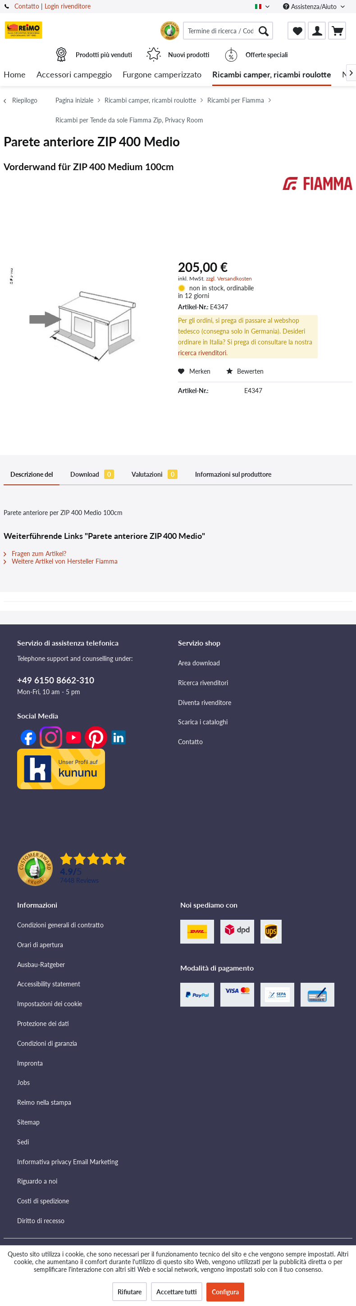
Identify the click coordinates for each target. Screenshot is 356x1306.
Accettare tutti (176, 1292)
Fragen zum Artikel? (35, 553)
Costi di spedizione (43, 1201)
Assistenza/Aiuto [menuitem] (310, 6)
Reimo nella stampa (44, 1102)
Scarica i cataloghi (203, 722)
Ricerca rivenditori (203, 683)
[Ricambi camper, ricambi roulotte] (271, 75)
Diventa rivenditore (204, 702)
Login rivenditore (68, 6)
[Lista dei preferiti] (297, 31)
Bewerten (245, 371)
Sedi (23, 1142)
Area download (199, 663)
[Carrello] (337, 31)
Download (92, 474)
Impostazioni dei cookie (49, 1004)
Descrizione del (31, 474)
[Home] (15, 75)
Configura (225, 1292)
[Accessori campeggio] (74, 75)
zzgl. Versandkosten (229, 278)
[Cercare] (263, 31)
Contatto (26, 6)
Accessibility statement (48, 984)
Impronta (30, 1063)
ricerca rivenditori (202, 353)
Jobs (23, 1082)
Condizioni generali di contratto (60, 925)
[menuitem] (228, 31)
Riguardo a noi (37, 1181)
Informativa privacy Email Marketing (67, 1162)
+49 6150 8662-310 (55, 680)
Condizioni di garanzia (47, 1043)
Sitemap (28, 1122)
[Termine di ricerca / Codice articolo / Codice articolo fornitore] (228, 31)
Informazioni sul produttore (233, 474)
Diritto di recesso (40, 1221)
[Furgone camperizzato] (162, 75)
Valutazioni (155, 474)
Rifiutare (129, 1292)
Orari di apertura (40, 945)
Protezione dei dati (43, 1023)
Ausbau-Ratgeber (41, 964)
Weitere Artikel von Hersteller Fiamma (61, 561)
